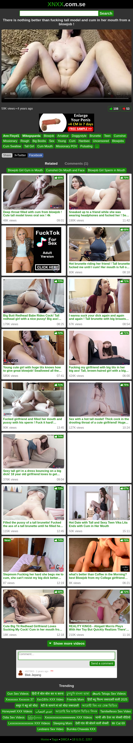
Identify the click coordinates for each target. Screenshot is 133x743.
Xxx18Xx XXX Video (50, 699)
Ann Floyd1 (11, 135)
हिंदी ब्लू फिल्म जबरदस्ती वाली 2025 (107, 699)
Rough (24, 141)
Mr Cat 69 (118, 723)
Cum (72, 141)
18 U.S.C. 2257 (82, 739)
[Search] (58, 13)
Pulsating (86, 146)
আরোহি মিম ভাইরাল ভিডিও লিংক (76, 711)
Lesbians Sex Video (50, 729)
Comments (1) (76, 163)
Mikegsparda (31, 135)
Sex (51, 141)
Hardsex (84, 141)
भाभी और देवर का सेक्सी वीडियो (112, 717)
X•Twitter (20, 155)
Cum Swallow (12, 146)
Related (51, 163)
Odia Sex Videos (14, 717)
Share (7, 155)
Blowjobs (118, 141)
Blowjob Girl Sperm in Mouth (106, 170)
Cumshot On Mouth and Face (65, 170)
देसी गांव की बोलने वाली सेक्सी (92, 723)
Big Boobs (39, 141)
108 (114, 108)
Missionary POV (66, 146)
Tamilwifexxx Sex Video (115, 711)
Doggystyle (79, 135)
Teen (107, 135)
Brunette (95, 135)
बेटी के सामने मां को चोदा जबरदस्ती (60, 705)
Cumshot (120, 135)
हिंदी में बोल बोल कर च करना (47, 693)
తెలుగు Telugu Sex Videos (109, 693)
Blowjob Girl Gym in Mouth (25, 170)
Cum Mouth (45, 146)
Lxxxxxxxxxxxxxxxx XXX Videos (29, 723)
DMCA (65, 739)
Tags (55, 739)
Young (62, 141)
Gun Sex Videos (18, 693)
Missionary (10, 141)
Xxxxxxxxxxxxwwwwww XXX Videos (68, 717)
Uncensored (101, 141)
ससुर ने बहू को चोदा (27, 705)
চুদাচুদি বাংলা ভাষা (78, 693)
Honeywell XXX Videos (17, 711)
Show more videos (66, 643)
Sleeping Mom (62, 723)
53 (126, 108)
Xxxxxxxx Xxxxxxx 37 (20, 699)
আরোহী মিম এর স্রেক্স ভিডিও (99, 705)
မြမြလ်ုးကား (34, 717)
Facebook (35, 155)
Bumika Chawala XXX (81, 729)
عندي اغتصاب (44, 711)
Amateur (62, 135)
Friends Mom (75, 699)
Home (45, 739)
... (97, 146)
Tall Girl (29, 146)
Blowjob (49, 135)
